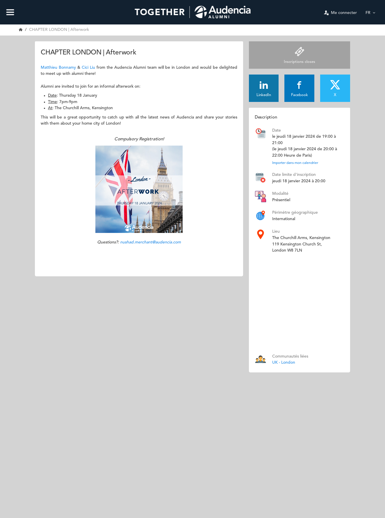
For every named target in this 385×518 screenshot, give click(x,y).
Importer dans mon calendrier (295, 163)
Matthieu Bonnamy (58, 68)
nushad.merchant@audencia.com (150, 242)
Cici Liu (88, 68)
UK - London (283, 362)
